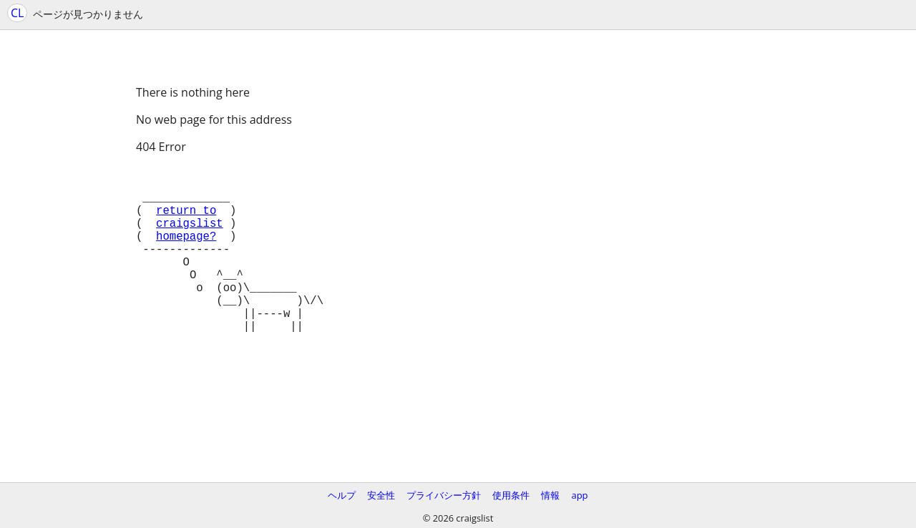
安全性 (381, 495)
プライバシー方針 (443, 495)
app (579, 495)
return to (186, 221)
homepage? (186, 252)
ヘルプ (342, 495)
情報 (550, 495)
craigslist (189, 237)
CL (17, 13)
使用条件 (511, 495)
